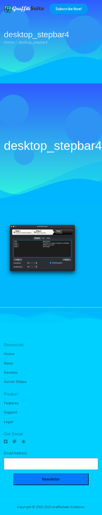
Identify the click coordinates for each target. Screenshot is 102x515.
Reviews (11, 372)
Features (11, 403)
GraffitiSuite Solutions (68, 507)
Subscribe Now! (68, 9)
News (8, 363)
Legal (8, 422)
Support (10, 412)
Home (9, 354)
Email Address (15, 453)
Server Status (15, 382)
